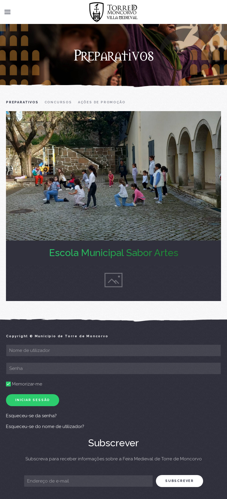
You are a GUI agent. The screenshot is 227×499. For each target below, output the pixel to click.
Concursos (58, 102)
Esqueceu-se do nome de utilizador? (45, 426)
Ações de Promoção (101, 102)
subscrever (179, 481)
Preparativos (22, 102)
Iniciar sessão (32, 400)
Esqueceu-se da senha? (31, 415)
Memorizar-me (24, 384)
